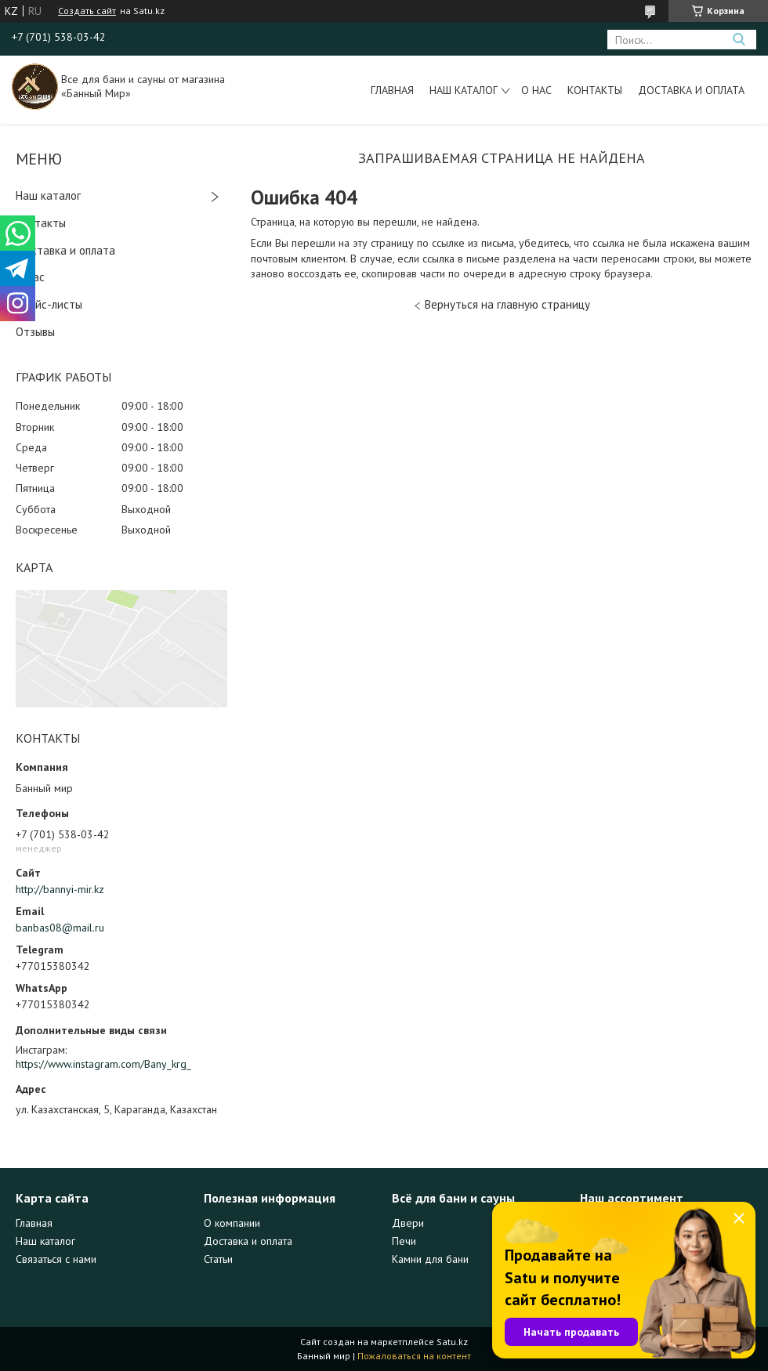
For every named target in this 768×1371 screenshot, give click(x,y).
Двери (408, 1223)
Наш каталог (463, 90)
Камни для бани (430, 1259)
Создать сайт (87, 10)
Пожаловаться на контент (414, 1356)
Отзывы (35, 331)
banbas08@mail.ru (60, 928)
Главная (392, 90)
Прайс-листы (49, 304)
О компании (232, 1223)
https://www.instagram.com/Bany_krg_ (103, 1064)
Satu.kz (452, 1341)
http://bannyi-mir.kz (60, 889)
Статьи (218, 1259)
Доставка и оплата (691, 90)
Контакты (594, 90)
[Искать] (738, 39)
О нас (536, 90)
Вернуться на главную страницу (507, 304)
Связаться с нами (56, 1259)
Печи (404, 1241)
